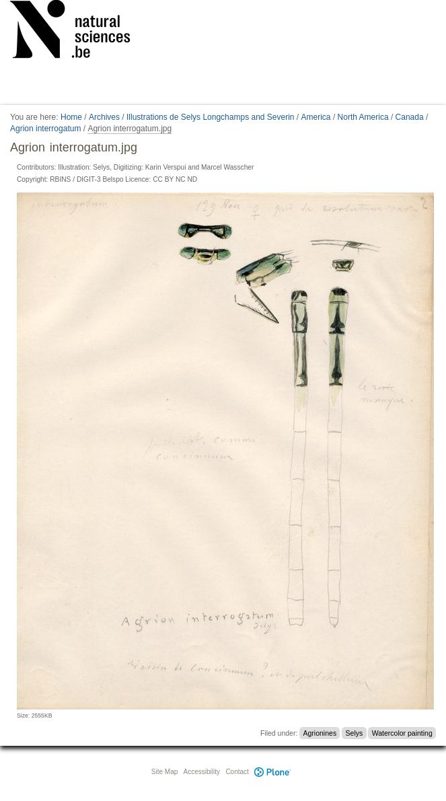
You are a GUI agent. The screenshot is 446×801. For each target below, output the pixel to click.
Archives (104, 117)
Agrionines (320, 733)
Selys (354, 733)
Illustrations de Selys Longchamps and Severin (210, 117)
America (316, 117)
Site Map (164, 771)
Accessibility (202, 771)
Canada (410, 117)
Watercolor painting (402, 733)
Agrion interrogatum (45, 128)
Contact (236, 771)
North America (363, 117)
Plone (273, 771)
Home (71, 117)
